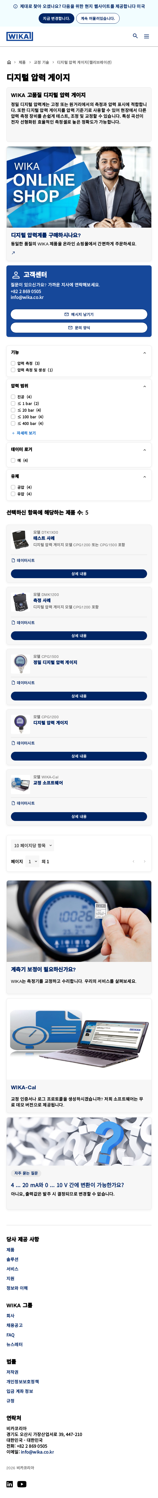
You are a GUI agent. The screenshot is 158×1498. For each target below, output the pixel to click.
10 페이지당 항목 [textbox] (30, 845)
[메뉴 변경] (146, 36)
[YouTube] (22, 1484)
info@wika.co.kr (27, 297)
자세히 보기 (26, 433)
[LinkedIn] (9, 1484)
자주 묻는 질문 (26, 1173)
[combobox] (32, 845)
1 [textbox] (30, 861)
